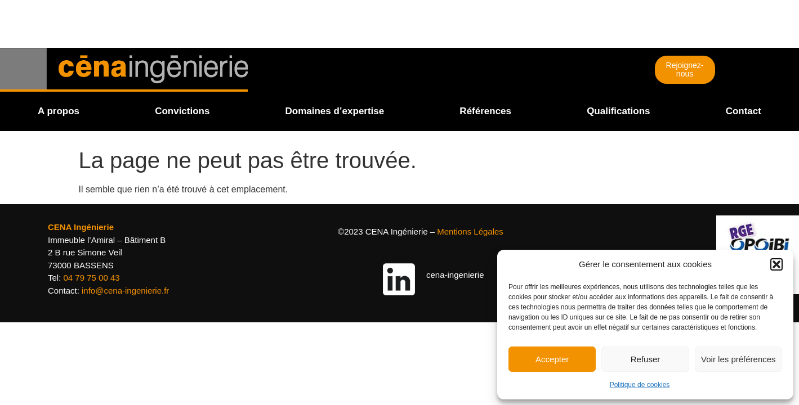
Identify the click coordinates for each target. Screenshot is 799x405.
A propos (58, 111)
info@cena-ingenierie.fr (125, 290)
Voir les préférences (738, 359)
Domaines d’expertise (335, 111)
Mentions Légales (470, 231)
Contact (743, 111)
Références (485, 111)
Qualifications (618, 111)
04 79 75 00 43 (92, 277)
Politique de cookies (640, 385)
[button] (776, 264)
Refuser (645, 359)
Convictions (182, 111)
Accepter (552, 359)
